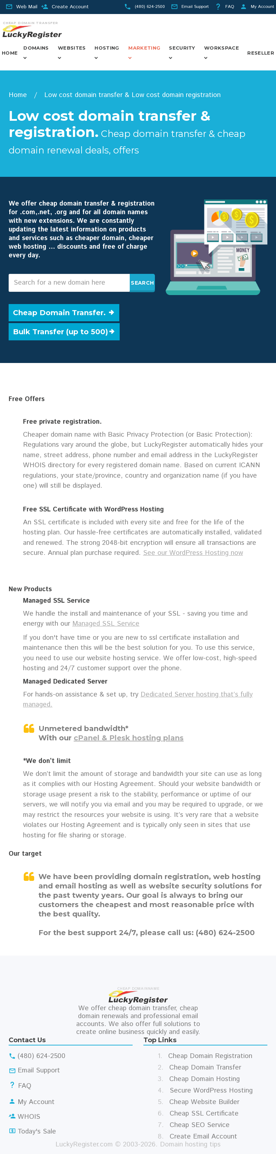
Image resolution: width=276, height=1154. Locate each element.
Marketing (144, 48)
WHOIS (29, 1117)
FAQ (229, 7)
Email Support (195, 7)
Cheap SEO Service (200, 1125)
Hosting (107, 48)
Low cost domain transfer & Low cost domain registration (132, 95)
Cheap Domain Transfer (205, 1067)
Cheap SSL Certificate (204, 1113)
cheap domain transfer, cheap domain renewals (138, 1012)
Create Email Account (203, 1136)
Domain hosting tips (190, 1144)
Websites (72, 48)
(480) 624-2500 (150, 7)
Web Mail (26, 6)
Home (10, 53)
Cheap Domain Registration (210, 1056)
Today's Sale (37, 1131)
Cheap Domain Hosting (204, 1079)
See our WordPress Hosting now (193, 553)
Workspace (221, 48)
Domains (36, 48)
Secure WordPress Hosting (211, 1090)
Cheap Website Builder (204, 1102)
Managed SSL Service (105, 624)
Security (182, 48)
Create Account (70, 6)
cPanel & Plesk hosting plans (129, 738)
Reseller (260, 53)
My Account (262, 7)
